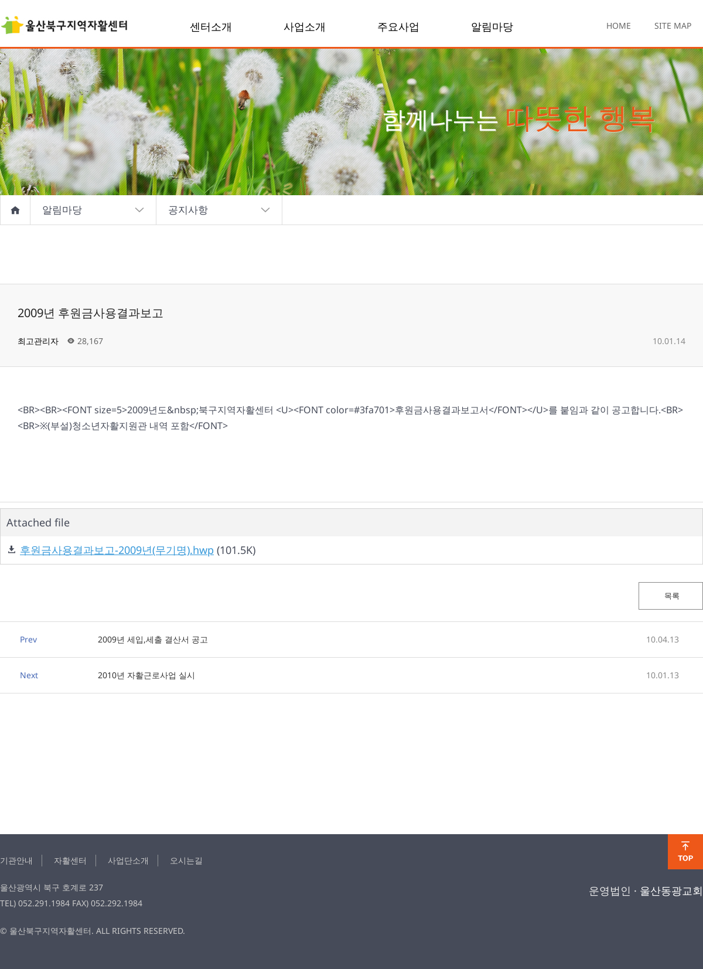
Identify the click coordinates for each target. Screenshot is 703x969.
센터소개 (211, 26)
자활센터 (70, 860)
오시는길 (186, 860)
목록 (671, 595)
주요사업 (398, 26)
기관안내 (16, 860)
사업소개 (305, 26)
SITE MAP (672, 25)
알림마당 (492, 26)
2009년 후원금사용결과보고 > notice (64, 26)
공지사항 (219, 210)
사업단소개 (128, 860)
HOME (618, 25)
